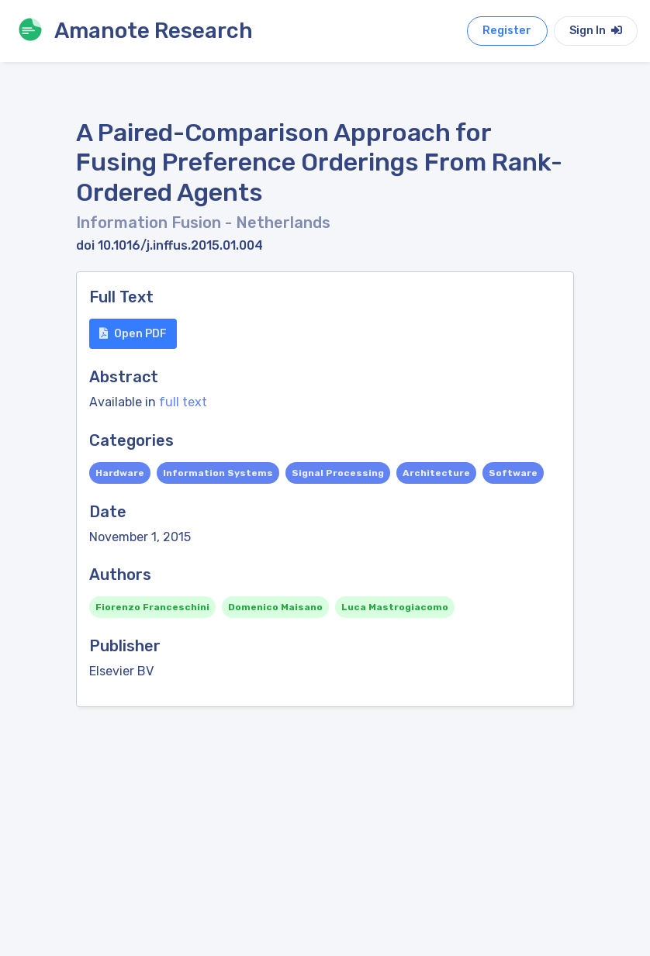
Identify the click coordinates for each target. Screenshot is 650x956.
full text (183, 402)
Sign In (595, 30)
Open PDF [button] (133, 333)
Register (506, 30)
